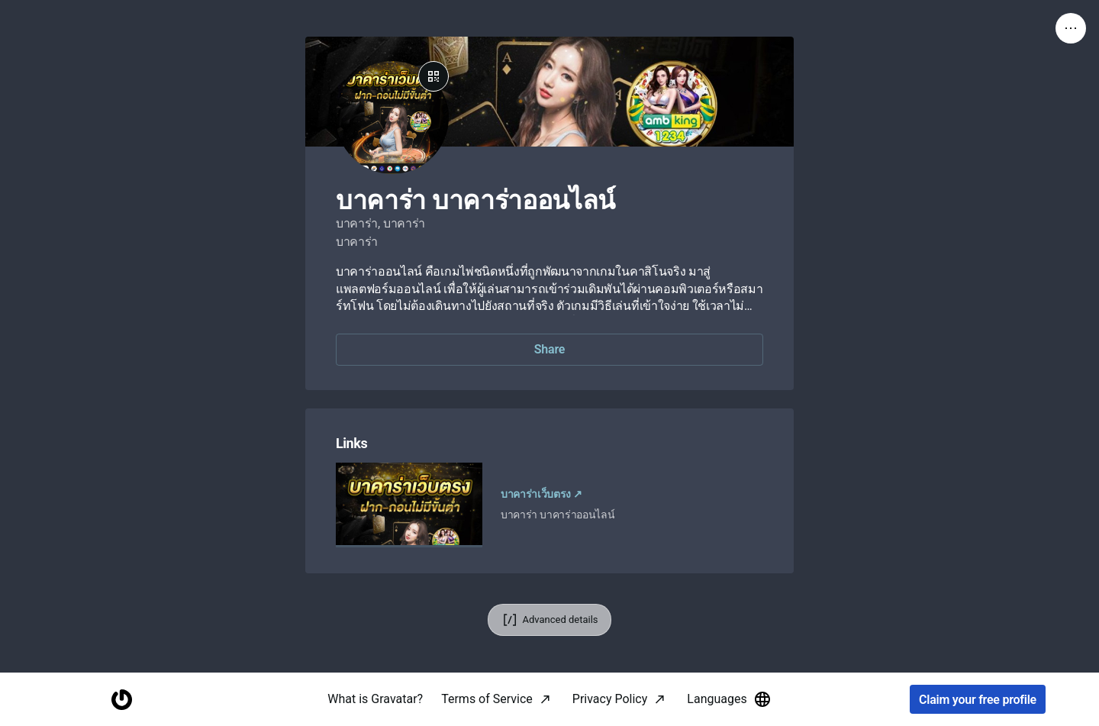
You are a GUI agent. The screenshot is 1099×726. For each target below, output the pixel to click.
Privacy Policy (610, 699)
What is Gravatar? (375, 699)
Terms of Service (487, 699)
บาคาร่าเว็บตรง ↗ (541, 494)
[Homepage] (121, 699)
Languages (729, 699)
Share (549, 349)
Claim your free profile (977, 699)
